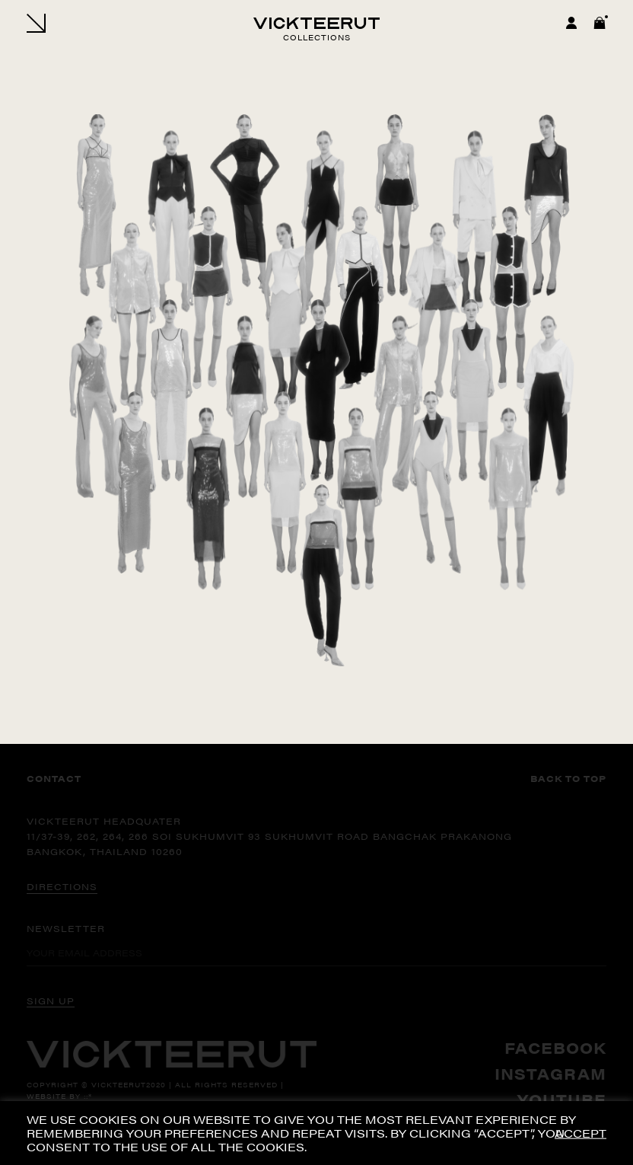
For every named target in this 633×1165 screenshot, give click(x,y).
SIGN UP (51, 1000)
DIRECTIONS (62, 886)
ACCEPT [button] (580, 1133)
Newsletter (66, 928)
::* (88, 1096)
